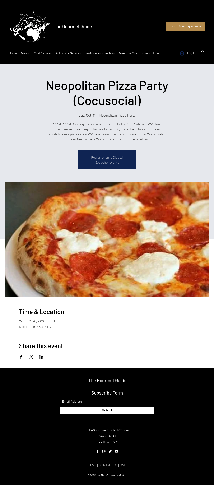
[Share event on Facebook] (21, 357)
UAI (123, 465)
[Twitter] (110, 451)
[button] (202, 53)
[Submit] (107, 410)
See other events (107, 162)
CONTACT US (108, 465)
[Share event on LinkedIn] (41, 357)
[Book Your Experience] (185, 26)
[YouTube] (116, 451)
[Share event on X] (31, 357)
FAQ (93, 465)
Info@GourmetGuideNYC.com (108, 430)
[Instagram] (104, 451)
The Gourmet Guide (73, 26)
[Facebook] (98, 451)
